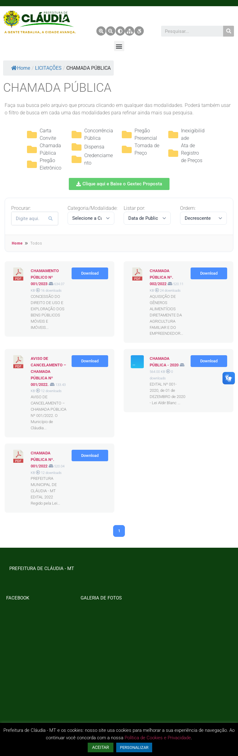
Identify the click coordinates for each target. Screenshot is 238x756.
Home (20, 68)
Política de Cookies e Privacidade (158, 738)
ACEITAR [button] (100, 747)
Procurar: (21, 208)
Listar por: (134, 208)
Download (90, 273)
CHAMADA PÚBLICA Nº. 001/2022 (42, 459)
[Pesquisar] (228, 31)
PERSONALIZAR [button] (134, 747)
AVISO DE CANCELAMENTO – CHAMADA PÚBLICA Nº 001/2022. (48, 371)
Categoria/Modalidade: (92, 208)
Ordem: (188, 208)
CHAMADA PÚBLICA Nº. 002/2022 (161, 277)
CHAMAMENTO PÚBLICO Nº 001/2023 (45, 277)
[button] (119, 46)
